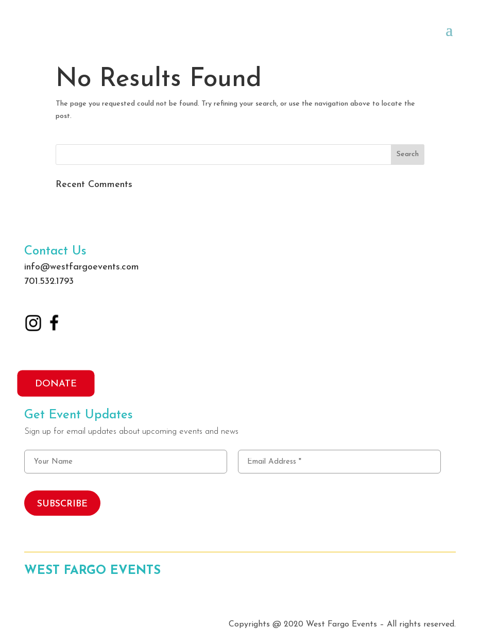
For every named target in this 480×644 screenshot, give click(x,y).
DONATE (56, 383)
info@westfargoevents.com (81, 267)
